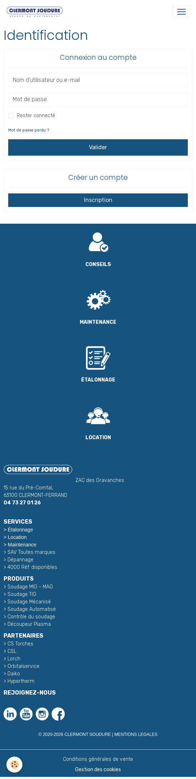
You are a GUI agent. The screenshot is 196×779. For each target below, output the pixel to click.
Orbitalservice (22, 666)
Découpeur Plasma (29, 624)
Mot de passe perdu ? (28, 130)
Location (17, 537)
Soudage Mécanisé (29, 602)
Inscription (98, 200)
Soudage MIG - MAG (30, 587)
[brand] (36, 12)
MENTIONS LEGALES (135, 734)
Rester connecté (36, 116)
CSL (11, 651)
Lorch (13, 659)
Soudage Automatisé (31, 609)
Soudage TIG (21, 594)
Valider (98, 147)
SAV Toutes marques (31, 552)
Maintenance (22, 544)
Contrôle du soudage (31, 617)
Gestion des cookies (98, 770)
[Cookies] (14, 765)
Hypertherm (21, 681)
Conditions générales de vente (98, 759)
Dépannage (20, 560)
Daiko (13, 674)
